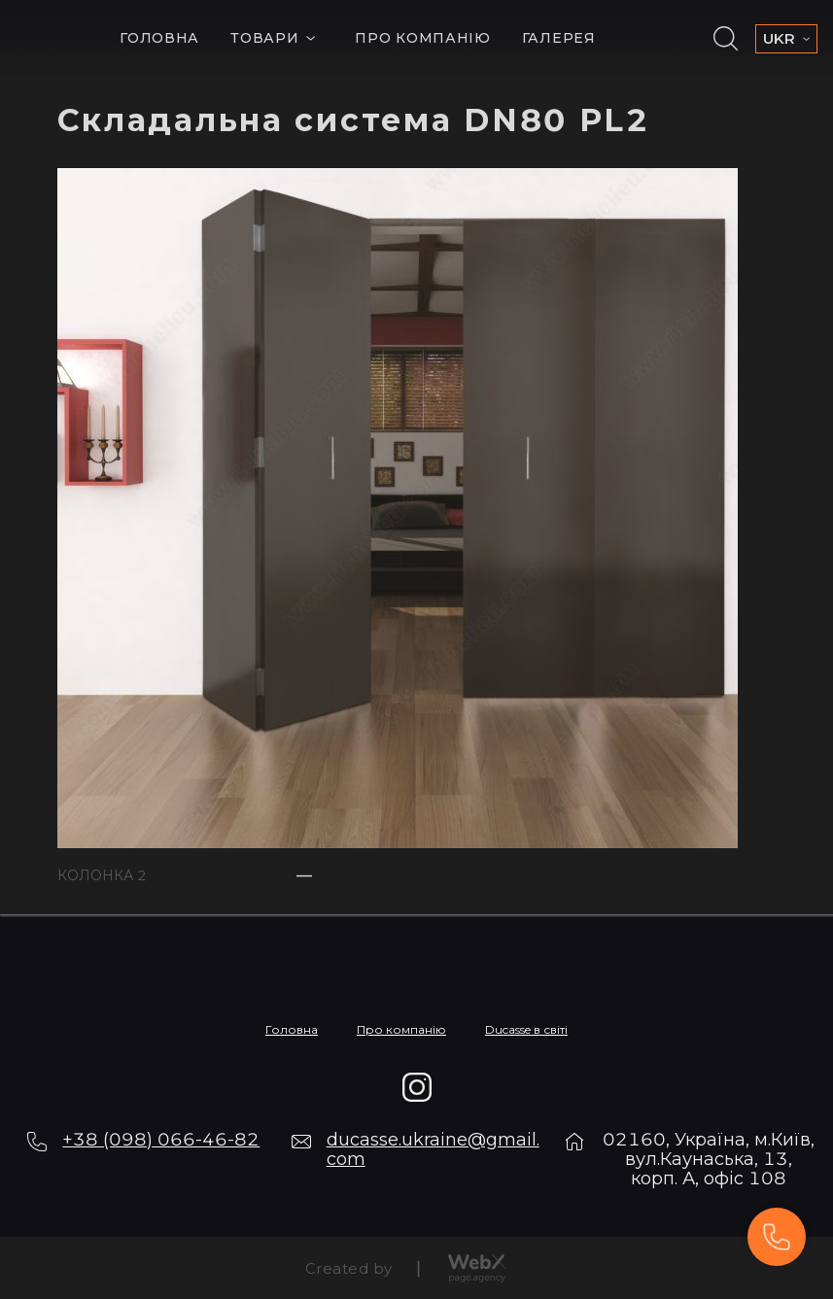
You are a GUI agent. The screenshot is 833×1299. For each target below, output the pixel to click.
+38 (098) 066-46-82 (161, 1139)
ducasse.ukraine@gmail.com (433, 1149)
